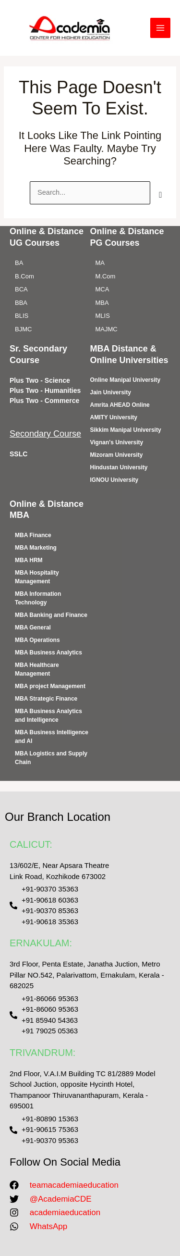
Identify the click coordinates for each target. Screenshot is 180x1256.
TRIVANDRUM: (42, 1052)
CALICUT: (31, 844)
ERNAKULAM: (41, 943)
